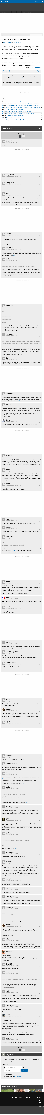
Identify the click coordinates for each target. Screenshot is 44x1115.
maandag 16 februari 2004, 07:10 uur (13, 260)
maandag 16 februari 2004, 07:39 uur (13, 421)
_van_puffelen (10, 183)
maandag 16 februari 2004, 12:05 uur (13, 973)
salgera (8, 484)
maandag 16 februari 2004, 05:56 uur (13, 184)
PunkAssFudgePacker (12, 651)
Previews (24, 12)
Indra (7, 193)
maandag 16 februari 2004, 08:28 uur (13, 583)
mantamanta (9, 852)
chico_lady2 (9, 896)
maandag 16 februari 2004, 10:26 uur (13, 853)
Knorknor (8, 861)
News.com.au (37, 67)
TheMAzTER (9, 907)
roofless (8, 455)
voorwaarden (17, 1076)
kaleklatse (9, 536)
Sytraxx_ (8, 141)
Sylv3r (7, 1015)
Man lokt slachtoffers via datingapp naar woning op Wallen (20, 113)
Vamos (8, 607)
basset (8, 709)
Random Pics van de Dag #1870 (15, 109)
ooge (7, 642)
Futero (8, 773)
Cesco (8, 527)
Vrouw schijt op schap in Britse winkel (15, 117)
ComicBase (9, 1005)
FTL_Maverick (10, 175)
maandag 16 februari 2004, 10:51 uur (13, 880)
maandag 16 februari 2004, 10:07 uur (13, 807)
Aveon (8, 806)
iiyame (8, 879)
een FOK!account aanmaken (23, 1061)
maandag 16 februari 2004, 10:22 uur (13, 834)
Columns (13, 12)
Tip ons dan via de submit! (16, 77)
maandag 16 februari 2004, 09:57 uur (13, 774)
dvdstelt (8, 581)
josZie (7, 991)
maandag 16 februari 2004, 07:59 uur (13, 485)
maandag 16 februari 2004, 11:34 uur (13, 926)
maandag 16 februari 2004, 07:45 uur (13, 471)
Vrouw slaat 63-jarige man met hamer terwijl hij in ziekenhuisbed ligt (22, 103)
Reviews (18, 12)
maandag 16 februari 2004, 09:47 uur (13, 764)
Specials (29, 12)
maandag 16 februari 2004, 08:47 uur (13, 608)
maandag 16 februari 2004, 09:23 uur (13, 664)
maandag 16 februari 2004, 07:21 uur (13, 306)
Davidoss (8, 234)
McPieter (8, 755)
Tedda (7, 259)
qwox (7, 819)
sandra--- (8, 787)
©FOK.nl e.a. (41, 1106)
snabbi (8, 469)
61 (38, 70)
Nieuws (9, 12)
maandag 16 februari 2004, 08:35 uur (13, 598)
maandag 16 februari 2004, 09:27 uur (13, 701)
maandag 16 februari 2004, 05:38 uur (13, 142)
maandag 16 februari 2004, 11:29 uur (13, 908)
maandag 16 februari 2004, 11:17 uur (13, 897)
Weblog (42, 12)
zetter (7, 939)
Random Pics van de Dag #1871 (15, 101)
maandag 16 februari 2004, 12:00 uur (13, 952)
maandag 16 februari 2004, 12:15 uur (13, 992)
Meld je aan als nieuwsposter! (11, 84)
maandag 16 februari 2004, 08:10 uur (13, 528)
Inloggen (35, 1)
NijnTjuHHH (9, 722)
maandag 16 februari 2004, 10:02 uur (13, 788)
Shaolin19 (9, 964)
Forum (37, 12)
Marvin (8, 1038)
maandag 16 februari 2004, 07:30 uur (13, 359)
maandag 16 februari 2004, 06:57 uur (13, 235)
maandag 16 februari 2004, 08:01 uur (13, 520)
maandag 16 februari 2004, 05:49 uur (13, 176)
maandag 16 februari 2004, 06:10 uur (13, 195)
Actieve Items (3, 12)
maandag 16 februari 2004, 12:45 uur (13, 1016)
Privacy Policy (27, 1097)
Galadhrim (9, 305)
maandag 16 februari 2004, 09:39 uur (13, 723)
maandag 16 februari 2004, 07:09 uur (13, 249)
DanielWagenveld (11, 663)
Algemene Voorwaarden (17, 1097)
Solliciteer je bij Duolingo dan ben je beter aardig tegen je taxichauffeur (23, 107)
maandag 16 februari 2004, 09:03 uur (13, 643)
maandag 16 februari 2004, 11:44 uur (13, 940)
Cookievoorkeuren (21, 1099)
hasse (7, 404)
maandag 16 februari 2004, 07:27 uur (13, 335)
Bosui (7, 888)
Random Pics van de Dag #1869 (15, 115)
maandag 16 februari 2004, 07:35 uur (13, 394)
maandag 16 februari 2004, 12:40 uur (13, 1006)
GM (7, 358)
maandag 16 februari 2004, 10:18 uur (13, 820)
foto (10, 190)
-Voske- (8, 699)
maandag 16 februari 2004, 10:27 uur (13, 863)
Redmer (8, 519)
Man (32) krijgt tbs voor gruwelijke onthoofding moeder (19, 111)
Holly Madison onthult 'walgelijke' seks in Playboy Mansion (20, 119)
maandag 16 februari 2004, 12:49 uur (13, 1039)
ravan (7, 597)
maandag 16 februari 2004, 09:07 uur (13, 653)
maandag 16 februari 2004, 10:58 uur (13, 889)
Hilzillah (8, 951)
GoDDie (8, 833)
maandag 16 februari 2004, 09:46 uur (13, 757)
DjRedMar (9, 248)
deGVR (8, 420)
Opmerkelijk (12, 35)
